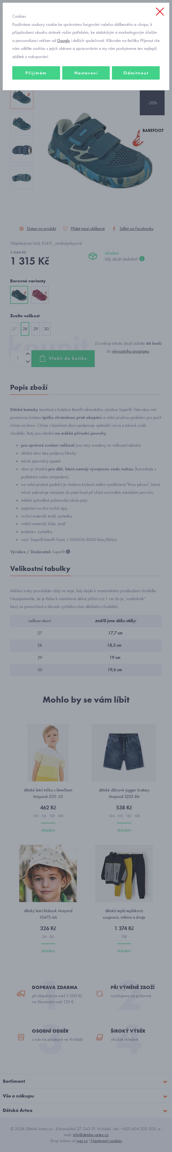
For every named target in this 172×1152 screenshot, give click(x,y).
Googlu (63, 40)
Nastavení (86, 73)
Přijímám (36, 73)
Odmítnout (136, 73)
